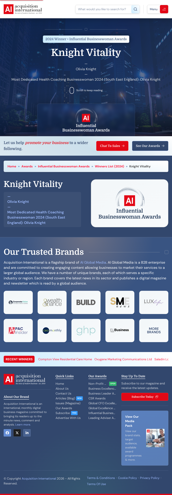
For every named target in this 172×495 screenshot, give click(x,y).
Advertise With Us (68, 418)
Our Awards (64, 408)
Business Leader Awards (102, 393)
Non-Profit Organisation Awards (98, 384)
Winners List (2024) (109, 166)
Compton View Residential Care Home (65, 359)
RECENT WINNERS (19, 359)
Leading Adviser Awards (102, 418)
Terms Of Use (96, 484)
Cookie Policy (127, 478)
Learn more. (23, 424)
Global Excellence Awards (102, 408)
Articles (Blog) (65, 398)
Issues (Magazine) (68, 403)
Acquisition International (39, 478)
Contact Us (63, 393)
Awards (27, 166)
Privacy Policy (149, 478)
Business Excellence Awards (102, 389)
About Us (62, 389)
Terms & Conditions (101, 478)
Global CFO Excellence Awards (102, 403)
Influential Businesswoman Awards (64, 166)
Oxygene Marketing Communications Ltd (123, 359)
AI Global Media (93, 262)
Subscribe (63, 413)
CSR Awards (97, 398)
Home (11, 166)
